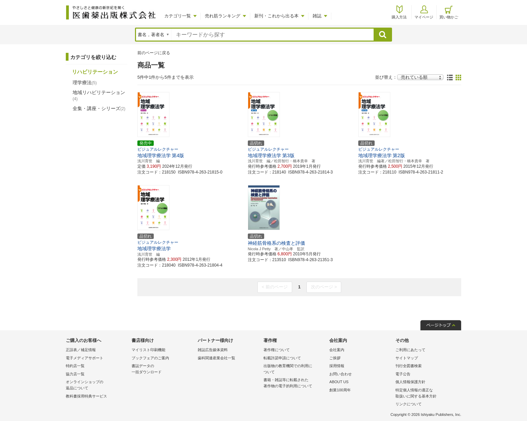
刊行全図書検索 (408, 366)
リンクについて (408, 404)
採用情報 (336, 366)
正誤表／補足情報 (81, 350)
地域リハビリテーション (99, 95)
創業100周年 (339, 390)
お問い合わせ (340, 374)
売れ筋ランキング (222, 15)
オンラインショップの (97, 385)
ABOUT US (338, 382)
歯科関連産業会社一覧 (216, 358)
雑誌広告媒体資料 (213, 350)
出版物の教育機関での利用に (295, 369)
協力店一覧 (75, 374)
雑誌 (317, 15)
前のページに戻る (153, 52)
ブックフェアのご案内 (150, 358)
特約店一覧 (75, 366)
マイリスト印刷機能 (148, 350)
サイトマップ (406, 358)
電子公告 (402, 374)
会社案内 (336, 350)
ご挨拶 (335, 358)
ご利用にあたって (410, 350)
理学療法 (85, 82)
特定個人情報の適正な (426, 393)
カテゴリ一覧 (177, 15)
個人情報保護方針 (410, 382)
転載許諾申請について (282, 358)
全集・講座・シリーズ (99, 108)
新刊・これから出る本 (276, 15)
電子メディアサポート (84, 358)
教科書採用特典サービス (86, 396)
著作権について (277, 350)
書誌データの (163, 369)
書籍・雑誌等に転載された (295, 383)
